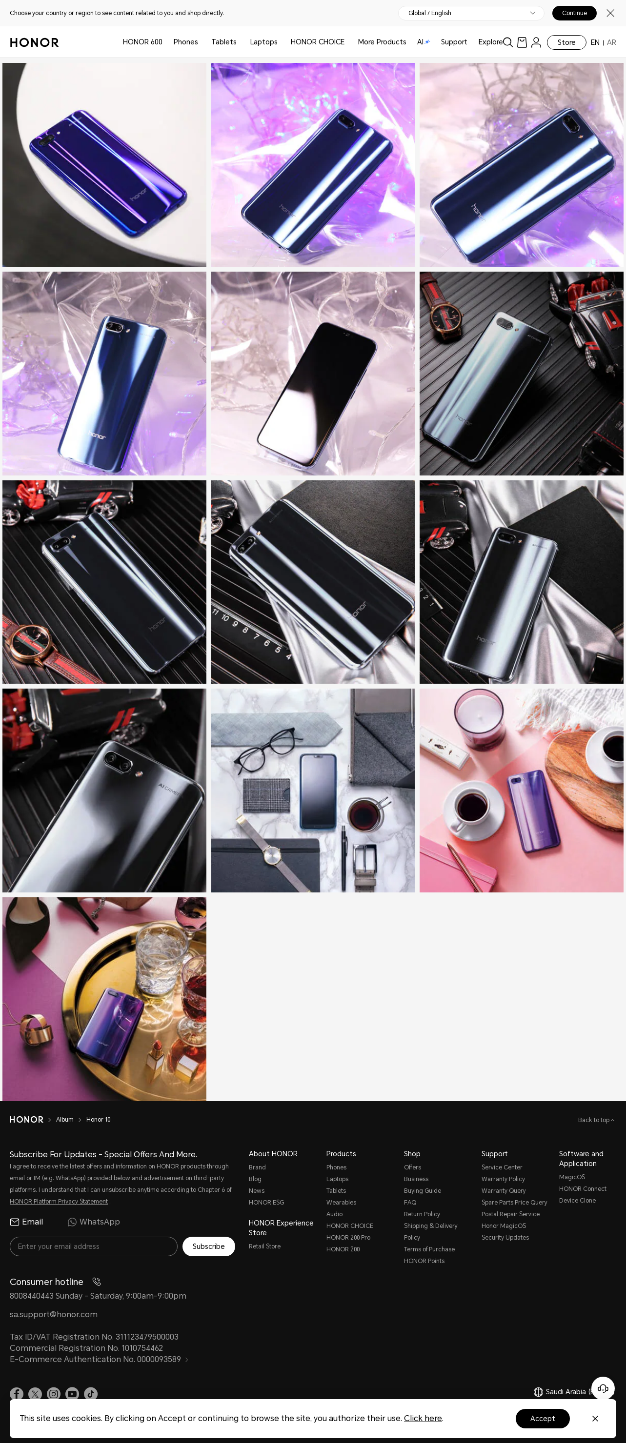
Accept (542, 1419)
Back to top (594, 1120)
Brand (257, 1167)
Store (567, 42)
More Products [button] (382, 42)
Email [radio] (26, 1222)
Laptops (264, 42)
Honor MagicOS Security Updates (505, 1232)
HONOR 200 (343, 1249)
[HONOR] (33, 1120)
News (256, 1190)
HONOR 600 (142, 42)
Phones (186, 42)
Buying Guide (422, 1190)
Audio (334, 1214)
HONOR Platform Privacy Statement (59, 1201)
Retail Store (265, 1246)
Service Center (502, 1167)
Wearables (341, 1202)
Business (416, 1179)
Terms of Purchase (429, 1249)
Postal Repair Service (511, 1214)
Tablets (224, 42)
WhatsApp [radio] (93, 1222)
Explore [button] (491, 42)
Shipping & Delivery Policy (431, 1232)
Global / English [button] (429, 13)
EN (595, 42)
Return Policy (422, 1214)
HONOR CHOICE (317, 42)
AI (423, 42)
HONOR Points (424, 1261)
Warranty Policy (503, 1179)
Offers (412, 1167)
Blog (255, 1179)
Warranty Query (504, 1190)
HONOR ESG (266, 1202)
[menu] (536, 42)
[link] (522, 42)
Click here (423, 1418)
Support (454, 42)
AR (611, 42)
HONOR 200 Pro (348, 1237)
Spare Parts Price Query (514, 1202)
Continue (574, 13)
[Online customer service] (603, 1388)
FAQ (410, 1202)
